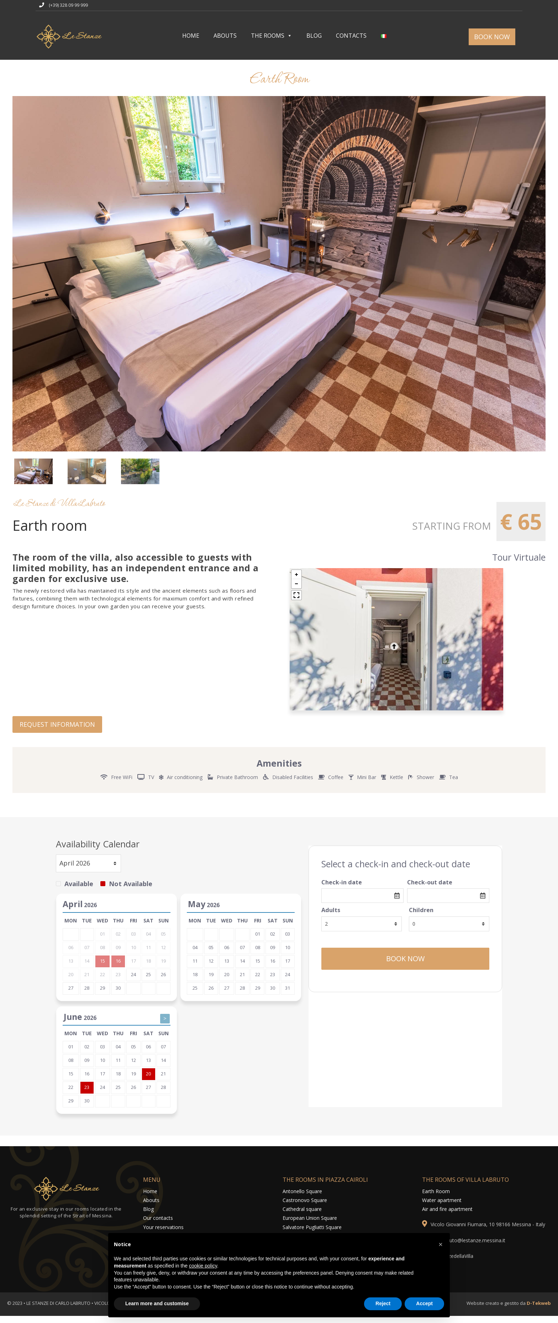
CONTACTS (351, 35)
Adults (330, 917)
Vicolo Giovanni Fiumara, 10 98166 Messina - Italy (488, 1231)
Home (150, 1197)
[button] (440, 1244)
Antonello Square (302, 1197)
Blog (148, 1215)
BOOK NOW (492, 36)
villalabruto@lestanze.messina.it (468, 1246)
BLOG (314, 35)
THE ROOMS (271, 35)
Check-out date (429, 889)
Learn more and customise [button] (157, 1303)
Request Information (57, 730)
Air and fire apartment (447, 1215)
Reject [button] (382, 1303)
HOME (190, 35)
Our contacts (158, 1224)
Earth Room (436, 1197)
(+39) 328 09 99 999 (68, 5)
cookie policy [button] (203, 1266)
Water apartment (442, 1206)
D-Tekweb (539, 1310)
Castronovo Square (305, 1206)
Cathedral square (302, 1215)
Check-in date (341, 889)
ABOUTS (225, 35)
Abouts (151, 1206)
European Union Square (310, 1224)
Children (421, 917)
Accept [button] (424, 1303)
